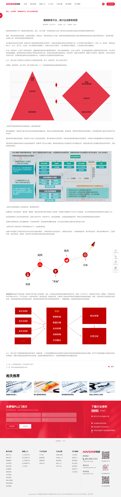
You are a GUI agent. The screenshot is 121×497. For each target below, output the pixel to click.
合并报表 (8, 474)
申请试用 (111, 4)
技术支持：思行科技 (87, 494)
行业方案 (59, 4)
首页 (25, 4)
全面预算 (8, 469)
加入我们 (74, 463)
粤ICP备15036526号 (60, 494)
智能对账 (8, 472)
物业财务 (58, 460)
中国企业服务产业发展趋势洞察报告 (103, 431)
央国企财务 (59, 455)
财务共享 (8, 457)
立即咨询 (25, 426)
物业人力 (58, 463)
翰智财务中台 (10, 294)
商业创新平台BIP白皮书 (100, 427)
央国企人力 (59, 457)
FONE (63, 441)
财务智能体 (9, 483)
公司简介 (74, 455)
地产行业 (58, 466)
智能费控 (8, 460)
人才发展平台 (26, 460)
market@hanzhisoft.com (89, 467)
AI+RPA (50, 4)
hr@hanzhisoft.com (88, 473)
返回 (110, 367)
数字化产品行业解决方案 (100, 416)
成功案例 (8, 486)
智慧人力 (42, 4)
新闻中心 (74, 457)
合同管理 (8, 463)
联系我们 (74, 466)
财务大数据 (9, 480)
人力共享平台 (26, 455)
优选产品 (42, 463)
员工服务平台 (26, 457)
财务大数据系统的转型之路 (19, 367)
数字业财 (33, 4)
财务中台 (8, 455)
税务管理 (8, 466)
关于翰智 (77, 4)
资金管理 (8, 477)
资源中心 (74, 469)
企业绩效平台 (26, 463)
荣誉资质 (74, 460)
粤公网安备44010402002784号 (74, 494)
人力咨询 (24, 466)
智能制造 (42, 460)
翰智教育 (42, 457)
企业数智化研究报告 (98, 423)
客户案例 (68, 4)
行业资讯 (13, 11)
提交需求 (12, 426)
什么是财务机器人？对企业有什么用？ (22, 364)
